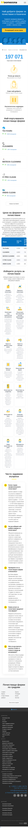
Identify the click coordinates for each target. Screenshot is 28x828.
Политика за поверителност (9, 779)
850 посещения (11, 195)
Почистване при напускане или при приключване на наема (20, 315)
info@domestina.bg (18, 790)
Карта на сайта (6, 734)
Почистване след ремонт (8, 745)
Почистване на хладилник (8, 767)
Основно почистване (7, 746)
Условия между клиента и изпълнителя (11, 775)
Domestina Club (6, 718)
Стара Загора (5, 695)
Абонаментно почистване (8, 769)
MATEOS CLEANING (11, 162)
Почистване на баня (7, 754)
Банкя (16, 695)
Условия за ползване (7, 774)
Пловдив (17, 693)
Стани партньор (6, 733)
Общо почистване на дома (8, 446)
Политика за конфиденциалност (10, 777)
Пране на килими (6, 765)
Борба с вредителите (7, 758)
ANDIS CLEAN (8, 192)
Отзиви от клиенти (6, 729)
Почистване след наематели (9, 748)
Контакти (4, 721)
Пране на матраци (6, 761)
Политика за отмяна (7, 783)
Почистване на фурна (7, 756)
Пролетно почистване (7, 763)
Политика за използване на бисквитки (11, 781)
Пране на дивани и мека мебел (8, 345)
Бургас (17, 692)
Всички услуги (5, 741)
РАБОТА (14, 709)
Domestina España (6, 804)
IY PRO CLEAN (9, 177)
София (3, 692)
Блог (3, 736)
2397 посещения (12, 149)
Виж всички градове (14, 702)
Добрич (3, 697)
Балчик (17, 697)
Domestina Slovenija (7, 813)
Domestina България (7, 814)
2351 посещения (11, 165)
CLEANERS (7, 146)
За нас (4, 719)
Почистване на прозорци (8, 752)
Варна (3, 693)
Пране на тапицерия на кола (9, 760)
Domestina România (7, 810)
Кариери (4, 731)
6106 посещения (11, 134)
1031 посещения (12, 180)
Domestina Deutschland (7, 805)
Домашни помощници (7, 727)
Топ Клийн (7, 131)
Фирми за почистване (7, 725)
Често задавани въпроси (8, 723)
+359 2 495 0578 (19, 786)
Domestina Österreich (7, 808)
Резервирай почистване (14, 30)
